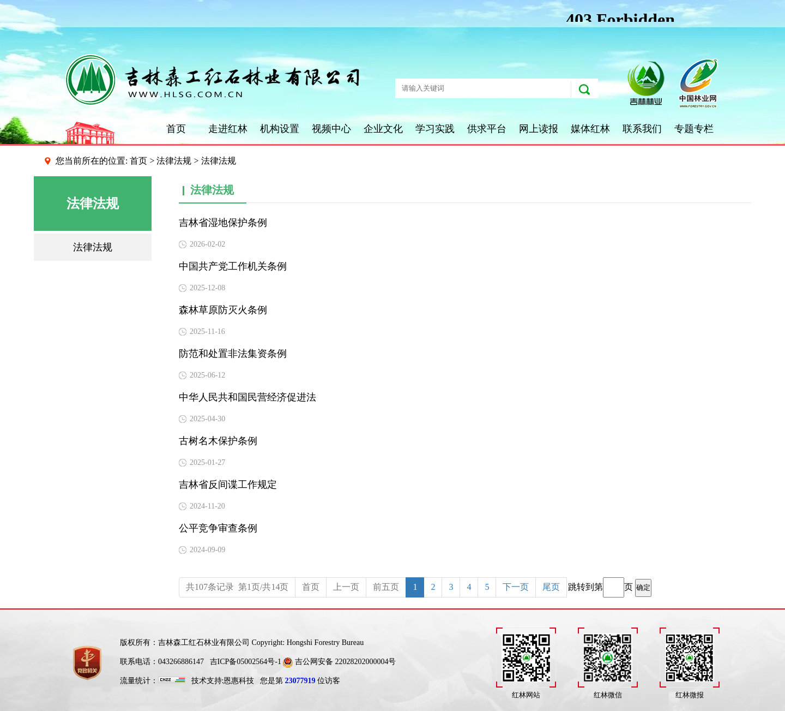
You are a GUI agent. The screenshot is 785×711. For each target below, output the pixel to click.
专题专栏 (694, 128)
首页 (176, 128)
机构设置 (279, 128)
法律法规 (173, 160)
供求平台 (486, 128)
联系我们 (642, 128)
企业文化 (383, 128)
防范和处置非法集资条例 (233, 353)
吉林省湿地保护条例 (223, 222)
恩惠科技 (239, 681)
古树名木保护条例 (218, 440)
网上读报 (538, 128)
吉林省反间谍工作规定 (228, 484)
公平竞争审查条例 (218, 528)
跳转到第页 (609, 587)
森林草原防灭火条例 (223, 309)
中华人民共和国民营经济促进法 (247, 397)
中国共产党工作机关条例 (233, 266)
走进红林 (227, 128)
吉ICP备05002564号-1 (245, 662)
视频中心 (331, 128)
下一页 (516, 586)
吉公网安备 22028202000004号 (339, 662)
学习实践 (435, 128)
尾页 (551, 586)
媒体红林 (590, 128)
